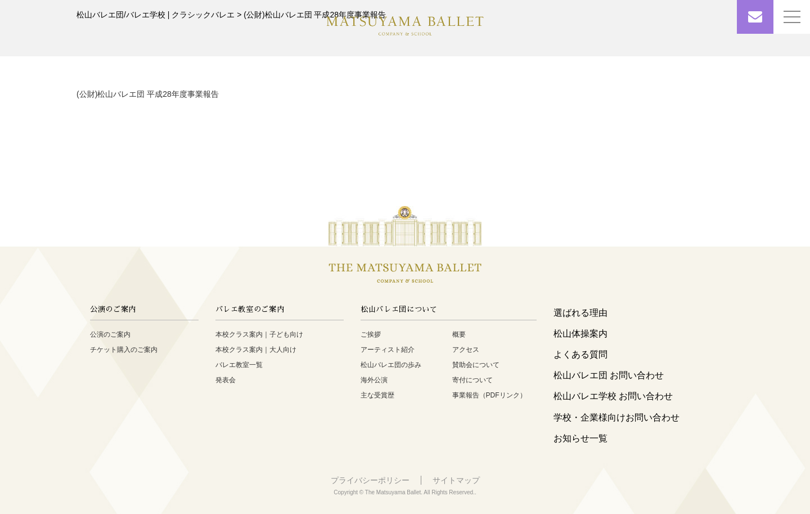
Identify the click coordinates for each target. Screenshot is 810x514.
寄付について (472, 380)
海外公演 (374, 380)
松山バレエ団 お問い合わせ (609, 375)
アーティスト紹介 (388, 350)
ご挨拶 (371, 334)
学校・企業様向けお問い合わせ (617, 417)
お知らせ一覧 (581, 438)
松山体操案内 (581, 333)
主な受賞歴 (377, 395)
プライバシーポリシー (370, 480)
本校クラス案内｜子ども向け (259, 334)
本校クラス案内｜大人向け (255, 350)
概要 (459, 334)
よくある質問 (581, 354)
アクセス (465, 350)
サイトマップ (456, 480)
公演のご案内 (110, 334)
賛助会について (476, 365)
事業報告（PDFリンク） (489, 395)
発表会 (225, 380)
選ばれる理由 (581, 313)
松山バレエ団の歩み (391, 365)
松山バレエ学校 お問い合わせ (613, 396)
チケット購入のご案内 (124, 350)
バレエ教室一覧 (239, 365)
